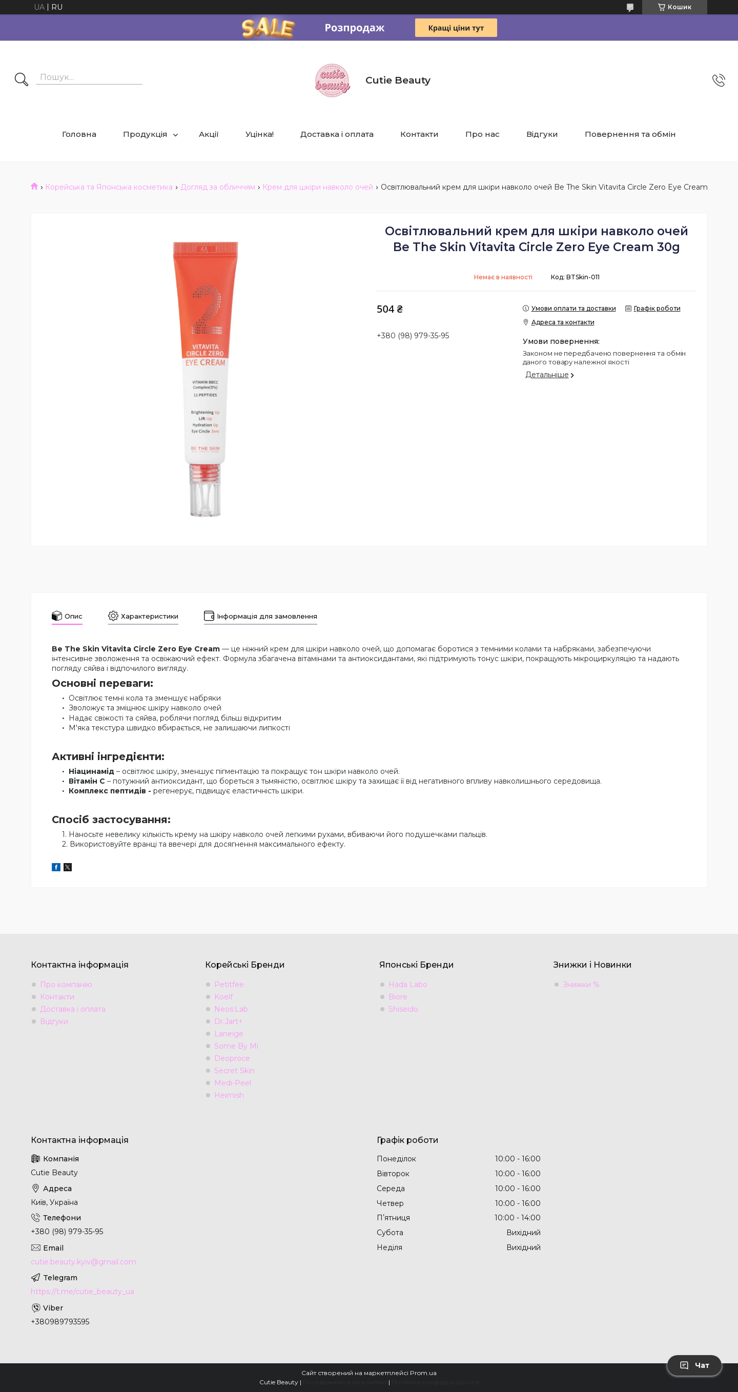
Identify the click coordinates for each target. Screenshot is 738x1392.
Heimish (229, 1095)
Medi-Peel (232, 1083)
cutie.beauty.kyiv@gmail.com (83, 1261)
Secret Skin (234, 1070)
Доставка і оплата (337, 134)
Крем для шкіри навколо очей (317, 187)
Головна (79, 134)
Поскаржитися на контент (345, 1382)
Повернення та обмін (630, 134)
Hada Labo (407, 984)
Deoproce (232, 1058)
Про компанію (66, 984)
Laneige (228, 1033)
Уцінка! (259, 134)
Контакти (419, 134)
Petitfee (229, 984)
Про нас (482, 134)
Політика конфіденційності (435, 1382)
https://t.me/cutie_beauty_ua (82, 1291)
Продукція (145, 134)
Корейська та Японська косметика (109, 187)
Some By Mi (236, 1046)
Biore (397, 996)
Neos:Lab (231, 1009)
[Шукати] (21, 80)
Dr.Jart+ (228, 1021)
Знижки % (581, 984)
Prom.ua (423, 1373)
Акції (209, 134)
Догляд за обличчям (217, 187)
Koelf (223, 996)
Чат (694, 1365)
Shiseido (403, 1009)
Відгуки (542, 134)
